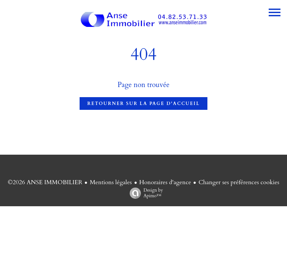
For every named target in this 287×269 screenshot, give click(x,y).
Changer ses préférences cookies (238, 182)
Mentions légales (111, 182)
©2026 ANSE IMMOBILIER (45, 182)
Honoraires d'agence (165, 182)
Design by (144, 193)
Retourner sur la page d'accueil (143, 103)
